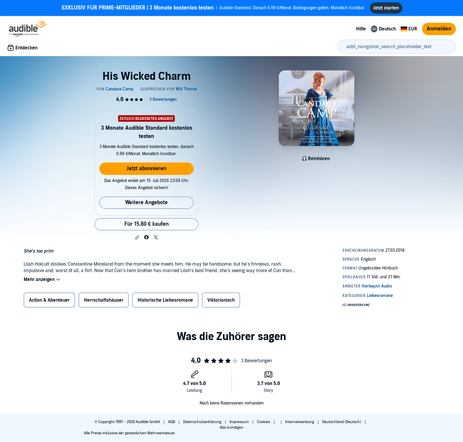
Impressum (239, 422)
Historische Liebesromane (165, 300)
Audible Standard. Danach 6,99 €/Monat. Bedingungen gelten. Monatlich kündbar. (213, 8)
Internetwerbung (300, 422)
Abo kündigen (231, 427)
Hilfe (361, 29)
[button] (137, 237)
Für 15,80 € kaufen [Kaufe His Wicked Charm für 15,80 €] (146, 224)
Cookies (264, 422)
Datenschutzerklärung (202, 422)
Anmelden (439, 29)
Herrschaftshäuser (103, 300)
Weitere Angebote (146, 202)
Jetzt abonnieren (146, 168)
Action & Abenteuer (49, 300)
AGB (172, 422)
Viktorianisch (221, 300)
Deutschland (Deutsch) (342, 422)
